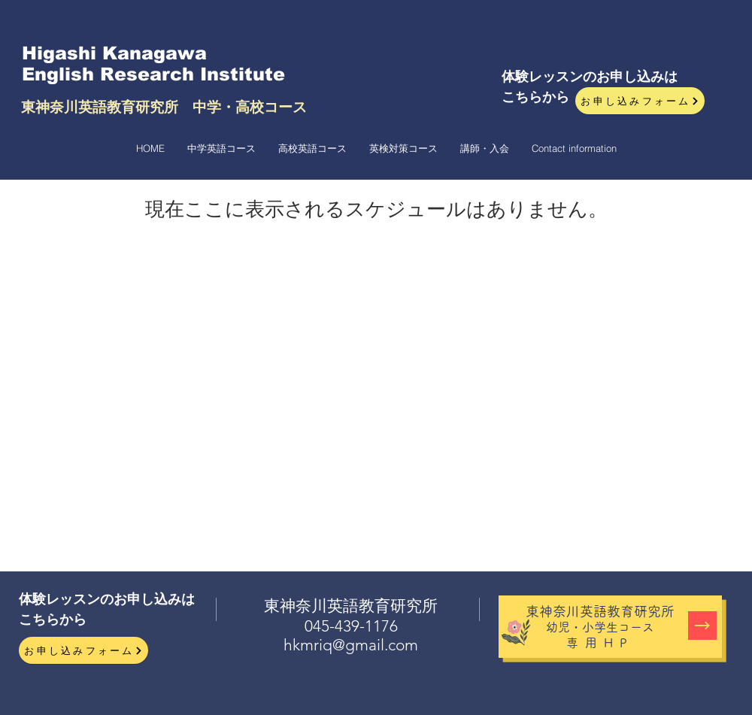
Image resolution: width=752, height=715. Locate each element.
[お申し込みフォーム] (640, 100)
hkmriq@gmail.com (351, 644)
